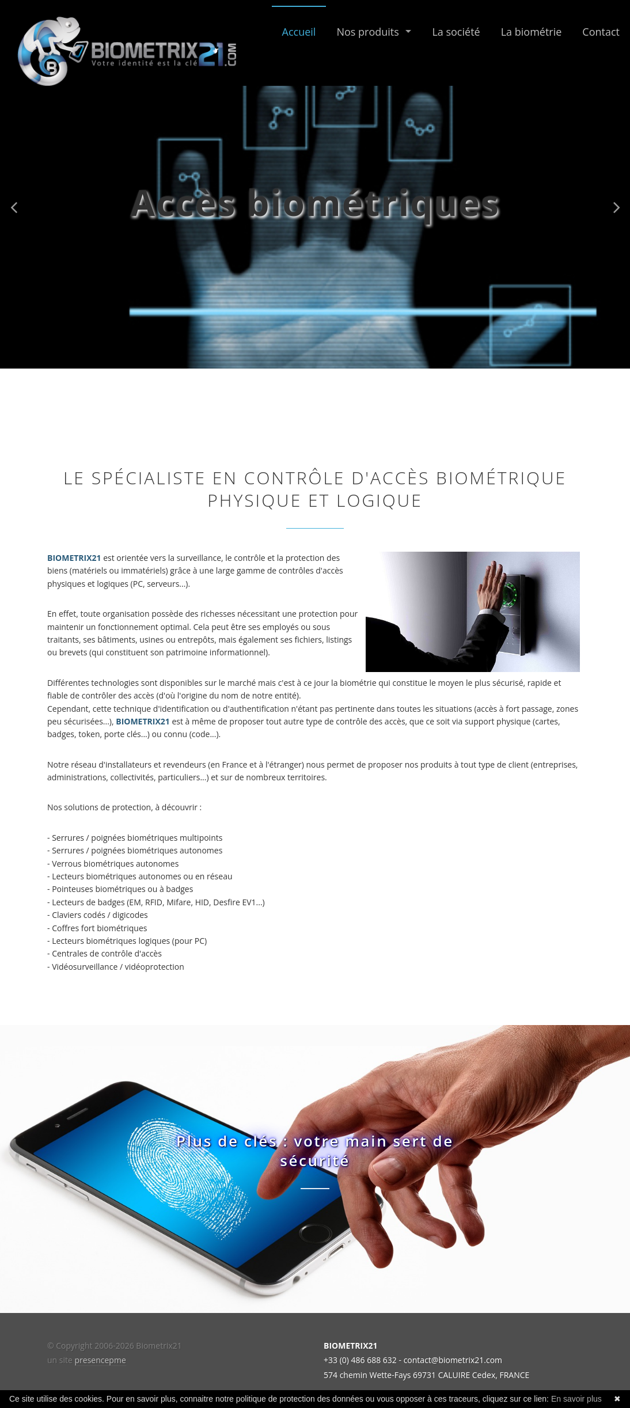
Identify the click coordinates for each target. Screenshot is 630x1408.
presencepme (100, 1359)
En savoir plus (576, 1398)
